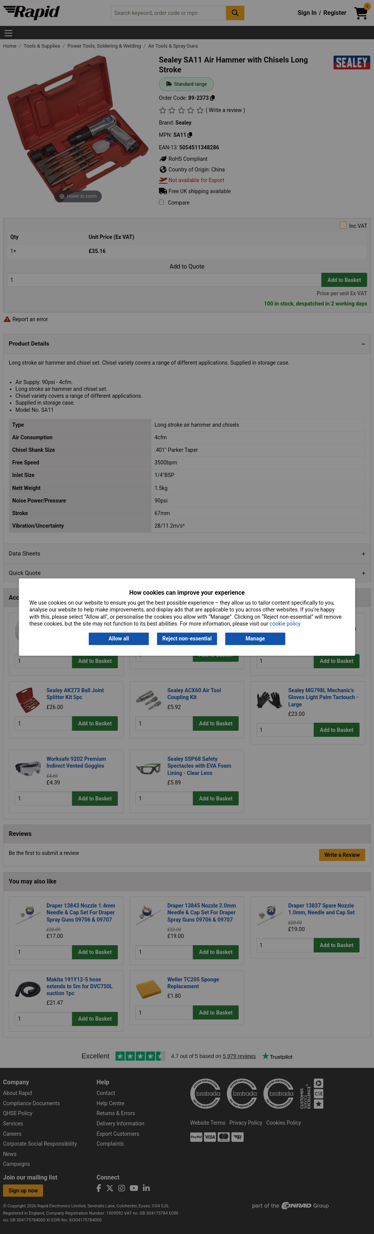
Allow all (119, 639)
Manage (255, 639)
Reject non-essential (187, 639)
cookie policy (285, 624)
